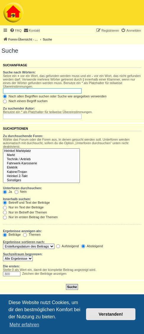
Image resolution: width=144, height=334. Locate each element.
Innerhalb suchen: (17, 199)
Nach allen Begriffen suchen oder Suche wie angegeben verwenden (54, 96)
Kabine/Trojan (41, 172)
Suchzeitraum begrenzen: (23, 254)
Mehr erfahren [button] (24, 324)
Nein (20, 191)
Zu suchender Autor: (19, 108)
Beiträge (12, 234)
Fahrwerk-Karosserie (41, 163)
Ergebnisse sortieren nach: (24, 242)
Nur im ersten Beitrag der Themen (30, 217)
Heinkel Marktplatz (41, 151)
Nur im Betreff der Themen (25, 212)
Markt (41, 155)
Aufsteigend (67, 246)
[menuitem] (16, 30)
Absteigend (92, 246)
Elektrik (41, 168)
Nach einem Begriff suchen (25, 101)
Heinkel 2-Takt (41, 176)
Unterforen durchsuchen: (22, 188)
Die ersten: (11, 266)
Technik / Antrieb (41, 159)
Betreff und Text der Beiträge (26, 202)
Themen (32, 234)
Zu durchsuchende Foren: (23, 136)
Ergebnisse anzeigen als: (22, 231)
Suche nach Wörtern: (19, 72)
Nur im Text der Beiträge (23, 207)
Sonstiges (41, 180)
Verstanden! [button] (111, 314)
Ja (7, 191)
